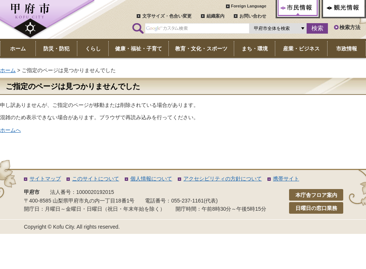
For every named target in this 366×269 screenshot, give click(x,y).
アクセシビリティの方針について (222, 188)
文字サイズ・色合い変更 (167, 16)
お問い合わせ (252, 16)
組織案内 (215, 16)
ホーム (8, 70)
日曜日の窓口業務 (316, 217)
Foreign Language (248, 6)
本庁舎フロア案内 (316, 204)
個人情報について (151, 188)
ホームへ (10, 130)
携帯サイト (286, 188)
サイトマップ (45, 188)
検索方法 (349, 27)
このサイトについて (95, 188)
